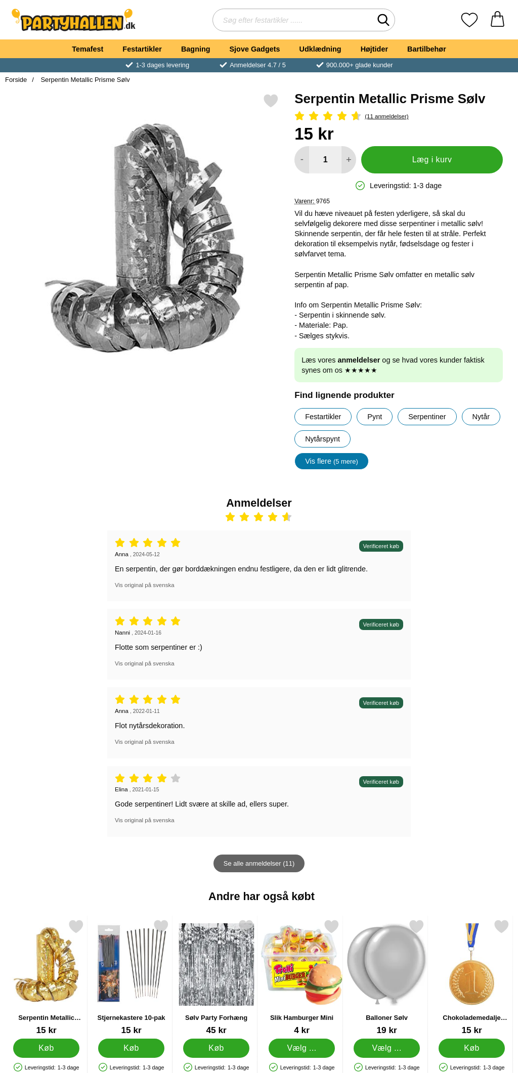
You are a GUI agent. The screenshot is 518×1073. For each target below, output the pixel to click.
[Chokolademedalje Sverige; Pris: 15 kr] (471, 977)
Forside (16, 79)
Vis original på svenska (145, 585)
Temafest (87, 49)
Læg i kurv (432, 159)
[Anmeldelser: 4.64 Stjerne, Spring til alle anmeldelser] (398, 116)
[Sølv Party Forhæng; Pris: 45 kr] (216, 977)
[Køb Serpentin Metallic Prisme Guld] (46, 1048)
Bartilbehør (426, 49)
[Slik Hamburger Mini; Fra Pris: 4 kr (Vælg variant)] (302, 977)
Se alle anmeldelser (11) (259, 863)
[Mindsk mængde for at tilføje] (301, 159)
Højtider (374, 49)
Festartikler (142, 49)
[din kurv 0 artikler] (497, 20)
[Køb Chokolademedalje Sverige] (472, 1048)
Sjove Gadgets (255, 49)
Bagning (195, 49)
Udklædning (320, 49)
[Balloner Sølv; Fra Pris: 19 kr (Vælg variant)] (387, 977)
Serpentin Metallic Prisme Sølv (84, 79)
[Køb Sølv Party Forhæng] (217, 1048)
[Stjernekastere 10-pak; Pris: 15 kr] (131, 977)
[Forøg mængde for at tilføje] (348, 159)
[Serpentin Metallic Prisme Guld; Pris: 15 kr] (46, 977)
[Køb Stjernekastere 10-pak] (131, 1048)
